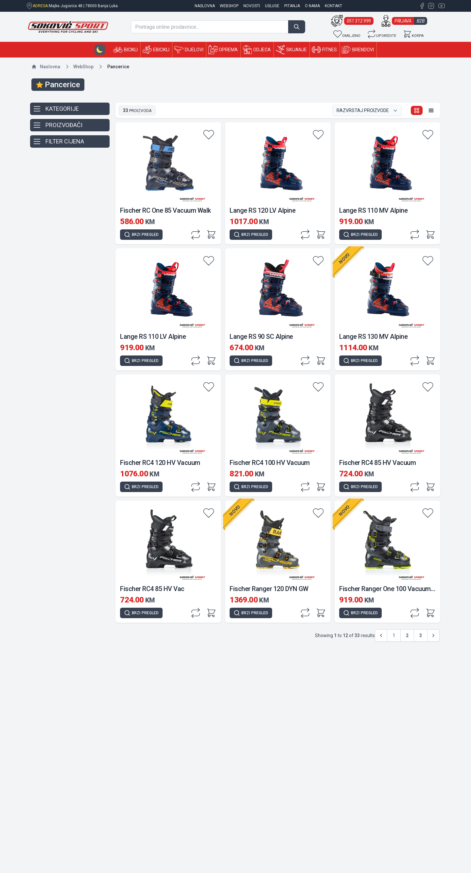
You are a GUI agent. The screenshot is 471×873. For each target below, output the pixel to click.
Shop (83, 66)
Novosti (251, 6)
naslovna (205, 6)
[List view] (431, 110)
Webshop (229, 6)
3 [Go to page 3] (420, 635)
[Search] (296, 26)
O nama (312, 6)
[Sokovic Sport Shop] (68, 27)
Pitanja (292, 6)
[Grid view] (417, 110)
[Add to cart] (211, 234)
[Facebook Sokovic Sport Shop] (422, 6)
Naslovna (50, 66)
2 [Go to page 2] (407, 635)
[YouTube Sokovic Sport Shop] (440, 6)
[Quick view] (141, 234)
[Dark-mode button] (100, 50)
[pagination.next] (433, 635)
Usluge (272, 6)
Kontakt (333, 6)
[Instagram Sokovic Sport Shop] (430, 6)
